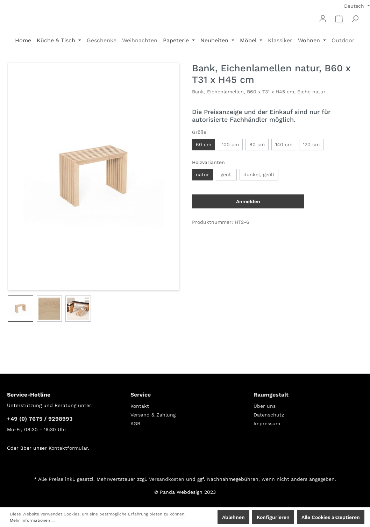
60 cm (203, 144)
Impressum (267, 423)
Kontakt (139, 406)
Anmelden (248, 201)
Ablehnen (233, 517)
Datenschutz (269, 415)
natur (202, 174)
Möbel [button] (249, 40)
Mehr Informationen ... (32, 520)
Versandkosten (166, 479)
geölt (226, 174)
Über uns (265, 406)
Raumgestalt (271, 394)
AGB (135, 423)
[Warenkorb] (339, 18)
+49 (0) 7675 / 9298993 (39, 418)
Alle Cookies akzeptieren (330, 517)
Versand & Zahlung (153, 415)
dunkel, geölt (259, 174)
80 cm (257, 144)
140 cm (283, 144)
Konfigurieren (273, 517)
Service (140, 394)
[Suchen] (355, 18)
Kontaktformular (68, 448)
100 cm (230, 144)
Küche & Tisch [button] (57, 40)
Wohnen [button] (310, 40)
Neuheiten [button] (215, 40)
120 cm (311, 144)
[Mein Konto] (323, 18)
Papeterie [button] (177, 40)
